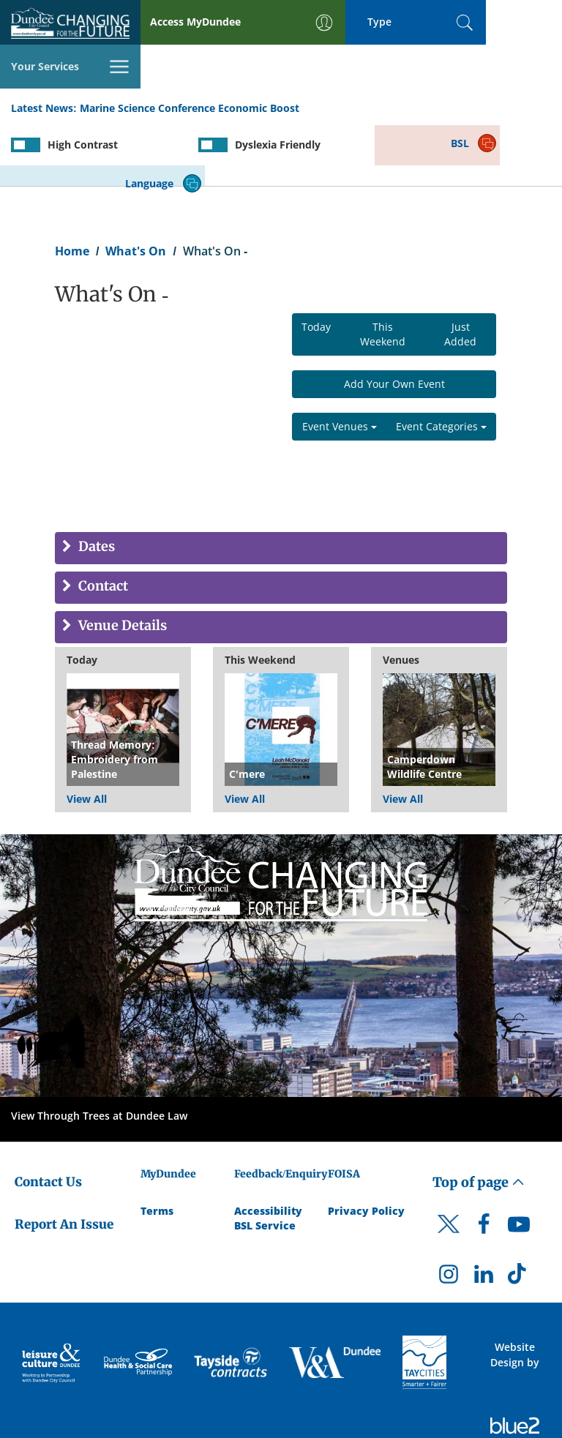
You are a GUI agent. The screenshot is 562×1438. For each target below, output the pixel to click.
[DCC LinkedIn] (484, 1214)
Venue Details (121, 562)
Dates (95, 483)
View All (87, 735)
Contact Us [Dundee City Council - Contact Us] (48, 1118)
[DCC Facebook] (484, 1164)
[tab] (281, 484)
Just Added (460, 270)
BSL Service (265, 1161)
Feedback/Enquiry (280, 1110)
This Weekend (382, 270)
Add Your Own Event (394, 320)
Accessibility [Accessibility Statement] (268, 1146)
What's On (135, 187)
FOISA (344, 1110)
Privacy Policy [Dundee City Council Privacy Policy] (366, 1146)
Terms (156, 1146)
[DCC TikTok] (519, 1214)
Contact (101, 523)
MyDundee (168, 1110)
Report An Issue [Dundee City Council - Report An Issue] (64, 1161)
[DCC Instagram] (448, 1214)
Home (72, 187)
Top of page (478, 1118)
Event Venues (339, 363)
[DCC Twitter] (448, 1173)
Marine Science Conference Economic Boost (189, 65)
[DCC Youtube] (519, 1164)
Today (316, 263)
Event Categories (441, 363)
